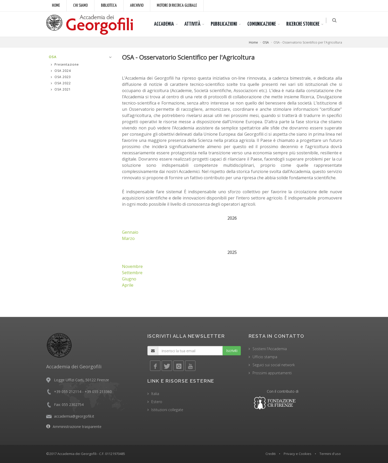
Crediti (271, 453)
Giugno (129, 279)
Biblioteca (109, 5)
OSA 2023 (61, 77)
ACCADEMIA (166, 24)
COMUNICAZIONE (264, 24)
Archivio (137, 5)
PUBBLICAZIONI (226, 24)
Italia (155, 393)
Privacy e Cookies (297, 453)
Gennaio (130, 232)
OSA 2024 (61, 70)
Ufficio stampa (265, 356)
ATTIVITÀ (195, 24)
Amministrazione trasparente (77, 426)
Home (56, 5)
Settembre (132, 272)
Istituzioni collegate (167, 409)
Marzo (128, 238)
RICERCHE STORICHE (305, 24)
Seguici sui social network (274, 364)
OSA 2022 (61, 83)
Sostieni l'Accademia (270, 348)
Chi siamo (80, 5)
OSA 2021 (61, 89)
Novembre (132, 266)
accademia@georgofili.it (74, 416)
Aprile (127, 285)
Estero (156, 401)
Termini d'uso (330, 453)
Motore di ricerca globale (177, 5)
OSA (266, 42)
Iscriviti (231, 350)
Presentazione (65, 64)
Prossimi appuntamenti (272, 372)
